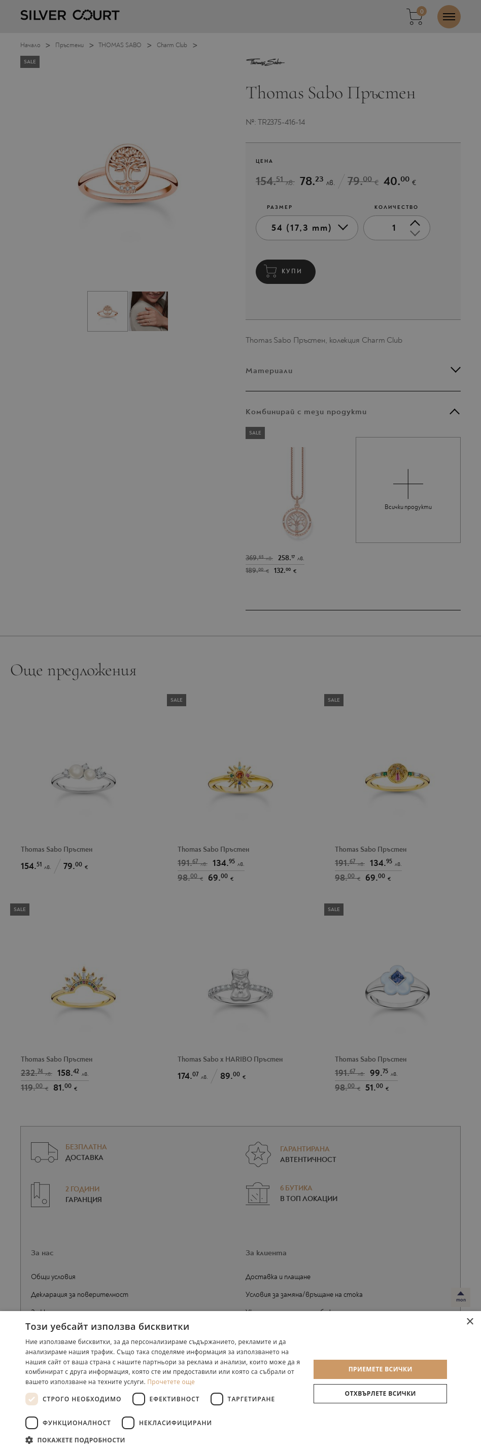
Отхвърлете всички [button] (380, 1393)
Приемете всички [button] (381, 1369)
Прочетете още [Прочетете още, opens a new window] (171, 1381)
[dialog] (240, 726)
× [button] (469, 1322)
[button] (163, 1439)
